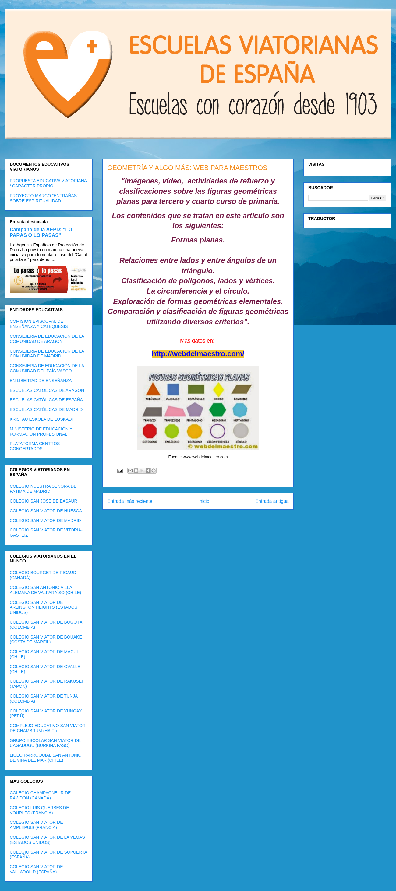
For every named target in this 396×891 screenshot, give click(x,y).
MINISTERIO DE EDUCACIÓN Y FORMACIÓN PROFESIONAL (41, 431)
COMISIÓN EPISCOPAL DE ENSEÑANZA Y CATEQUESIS (39, 324)
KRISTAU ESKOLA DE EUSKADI (41, 419)
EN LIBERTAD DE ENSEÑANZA (41, 380)
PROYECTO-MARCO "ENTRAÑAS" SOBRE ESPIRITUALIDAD (44, 198)
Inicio (203, 501)
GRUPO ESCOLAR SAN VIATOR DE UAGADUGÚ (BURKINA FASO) (45, 743)
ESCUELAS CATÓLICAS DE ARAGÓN (47, 390)
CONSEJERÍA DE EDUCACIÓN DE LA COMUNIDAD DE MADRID (47, 354)
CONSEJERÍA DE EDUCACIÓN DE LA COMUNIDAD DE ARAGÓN (47, 339)
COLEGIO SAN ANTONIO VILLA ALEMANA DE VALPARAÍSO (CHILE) (45, 590)
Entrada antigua (272, 501)
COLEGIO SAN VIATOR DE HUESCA (46, 510)
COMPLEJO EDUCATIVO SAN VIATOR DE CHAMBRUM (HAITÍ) (48, 728)
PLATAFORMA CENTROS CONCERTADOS (35, 446)
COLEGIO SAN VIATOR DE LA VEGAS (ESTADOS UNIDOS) (47, 840)
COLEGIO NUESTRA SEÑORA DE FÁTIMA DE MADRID (43, 489)
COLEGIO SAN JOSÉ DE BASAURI (44, 501)
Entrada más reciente (129, 501)
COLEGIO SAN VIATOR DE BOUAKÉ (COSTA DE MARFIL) (46, 640)
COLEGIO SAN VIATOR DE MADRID (45, 520)
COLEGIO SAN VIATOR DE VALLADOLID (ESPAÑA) (36, 869)
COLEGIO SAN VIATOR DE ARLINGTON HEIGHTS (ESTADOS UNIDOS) (43, 607)
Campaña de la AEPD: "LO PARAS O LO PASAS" (41, 232)
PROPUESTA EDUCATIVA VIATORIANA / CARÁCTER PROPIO (48, 183)
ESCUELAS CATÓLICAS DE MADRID (46, 409)
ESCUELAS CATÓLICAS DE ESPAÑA (46, 399)
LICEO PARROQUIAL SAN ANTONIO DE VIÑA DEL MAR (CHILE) (45, 758)
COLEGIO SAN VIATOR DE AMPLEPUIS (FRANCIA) (36, 825)
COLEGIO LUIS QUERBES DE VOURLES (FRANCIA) (39, 810)
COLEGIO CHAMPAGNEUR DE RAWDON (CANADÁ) (40, 795)
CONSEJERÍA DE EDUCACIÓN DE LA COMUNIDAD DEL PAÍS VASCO (47, 368)
